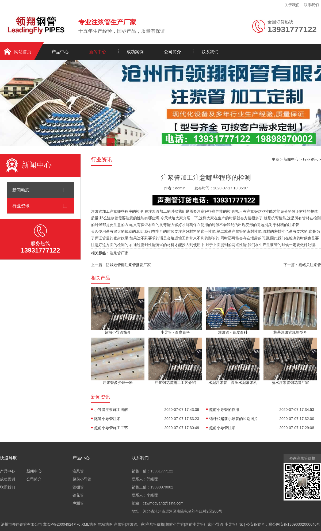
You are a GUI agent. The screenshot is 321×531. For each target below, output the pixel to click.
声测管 (78, 503)
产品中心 (60, 51)
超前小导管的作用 (224, 409)
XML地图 (89, 524)
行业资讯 (20, 205)
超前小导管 (81, 479)
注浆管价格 (155, 524)
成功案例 (135, 51)
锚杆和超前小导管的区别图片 (233, 419)
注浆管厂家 (119, 253)
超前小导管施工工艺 (111, 428)
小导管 (217, 524)
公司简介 (172, 51)
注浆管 (293, 225)
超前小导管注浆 (222, 428)
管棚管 (78, 487)
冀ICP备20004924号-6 (62, 524)
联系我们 (311, 5)
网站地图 (105, 524)
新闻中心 (97, 51)
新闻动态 (20, 190)
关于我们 (292, 5)
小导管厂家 (233, 524)
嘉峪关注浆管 (310, 265)
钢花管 (78, 495)
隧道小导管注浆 (107, 419)
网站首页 (22, 51)
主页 (275, 159)
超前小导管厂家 (198, 524)
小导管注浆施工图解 (111, 409)
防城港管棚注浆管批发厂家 (128, 265)
